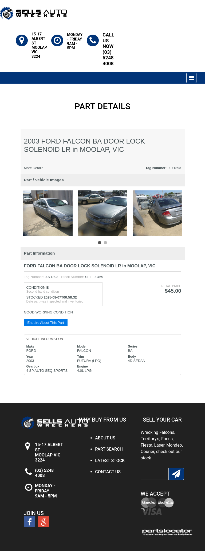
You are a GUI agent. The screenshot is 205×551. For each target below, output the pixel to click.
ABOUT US (105, 437)
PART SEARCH (109, 449)
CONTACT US (108, 471)
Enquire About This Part (45, 323)
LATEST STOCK (110, 460)
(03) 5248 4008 (44, 473)
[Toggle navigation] (191, 78)
